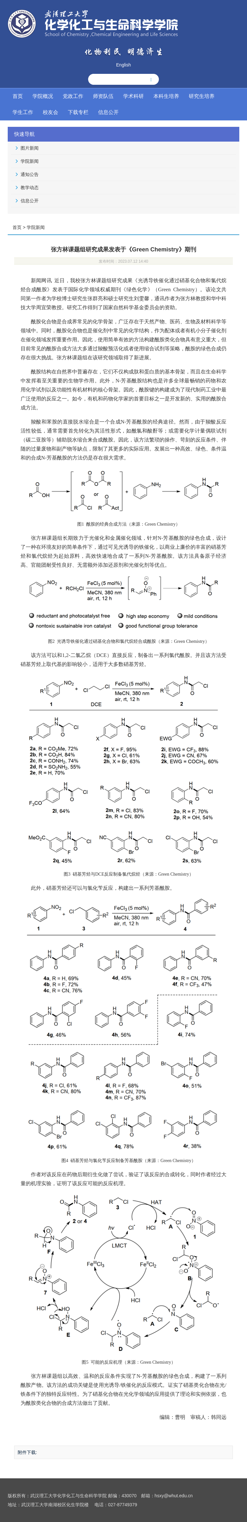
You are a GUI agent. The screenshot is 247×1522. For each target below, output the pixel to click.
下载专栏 (78, 112)
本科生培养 (166, 96)
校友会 (50, 112)
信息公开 (108, 112)
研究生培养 (202, 96)
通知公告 (30, 174)
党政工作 (73, 96)
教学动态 (30, 187)
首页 (18, 96)
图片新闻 (30, 148)
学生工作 (23, 112)
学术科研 (133, 96)
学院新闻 (30, 161)
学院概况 (42, 96)
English (123, 64)
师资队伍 (103, 96)
